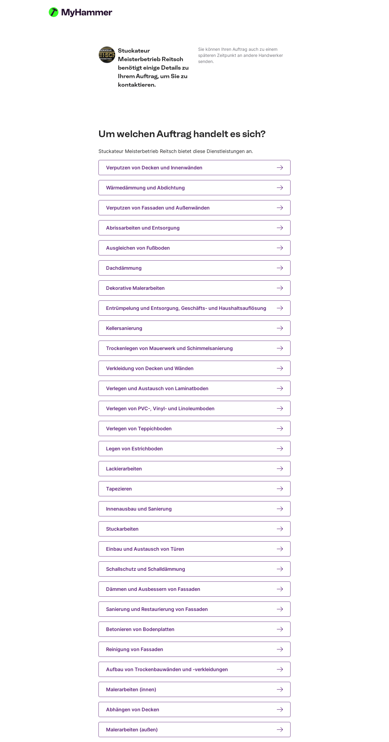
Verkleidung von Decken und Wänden (194, 368)
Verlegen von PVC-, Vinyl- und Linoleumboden (194, 408)
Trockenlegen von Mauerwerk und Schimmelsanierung (194, 348)
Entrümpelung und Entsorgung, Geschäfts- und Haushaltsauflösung (194, 308)
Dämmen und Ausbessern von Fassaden (194, 589)
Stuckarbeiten (194, 529)
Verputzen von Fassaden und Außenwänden (194, 207)
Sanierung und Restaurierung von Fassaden (194, 609)
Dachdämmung (194, 268)
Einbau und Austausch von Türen (194, 549)
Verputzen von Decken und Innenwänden (194, 167)
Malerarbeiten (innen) (194, 689)
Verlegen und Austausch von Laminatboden (194, 388)
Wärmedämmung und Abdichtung (194, 187)
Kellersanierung (194, 328)
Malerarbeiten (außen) (194, 729)
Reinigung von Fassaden (194, 649)
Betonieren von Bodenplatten (194, 629)
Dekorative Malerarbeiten (194, 288)
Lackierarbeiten (194, 468)
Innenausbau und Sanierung (194, 508)
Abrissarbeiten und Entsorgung (194, 227)
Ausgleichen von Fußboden (194, 248)
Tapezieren (194, 488)
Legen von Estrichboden (194, 448)
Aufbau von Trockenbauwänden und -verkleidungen (194, 669)
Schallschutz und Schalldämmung (194, 569)
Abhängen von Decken (194, 709)
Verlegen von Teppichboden (194, 428)
